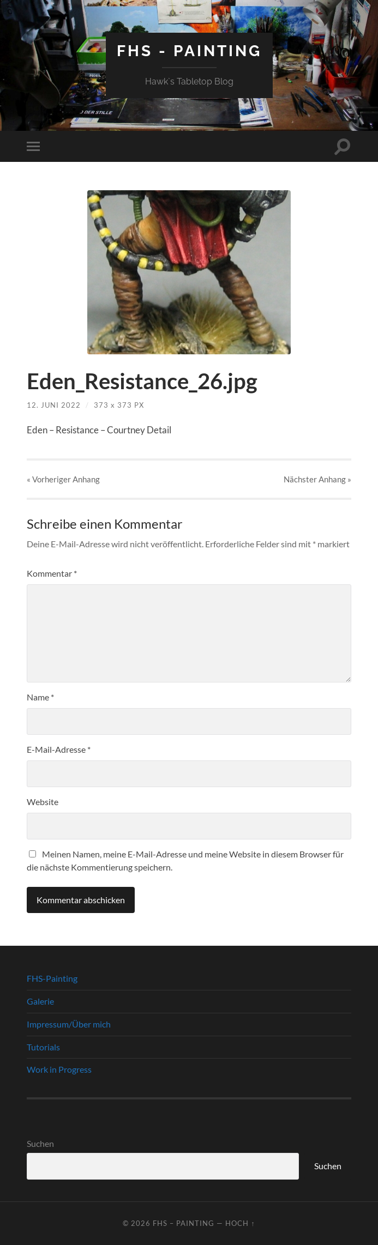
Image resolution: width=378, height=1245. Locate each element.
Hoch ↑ (240, 1223)
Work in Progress (59, 1069)
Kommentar (52, 573)
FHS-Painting (52, 978)
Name (40, 697)
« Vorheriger (63, 479)
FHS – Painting (183, 1223)
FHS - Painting (189, 51)
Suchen (40, 1143)
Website (42, 801)
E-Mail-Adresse (59, 749)
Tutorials (43, 1047)
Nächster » (317, 479)
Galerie (40, 1001)
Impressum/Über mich (69, 1024)
